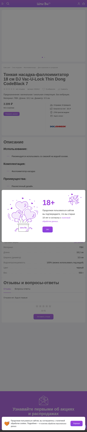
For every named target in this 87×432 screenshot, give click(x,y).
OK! (48, 229)
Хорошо (76, 423)
